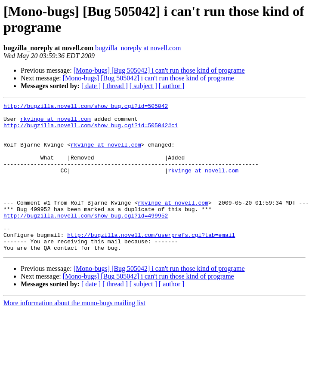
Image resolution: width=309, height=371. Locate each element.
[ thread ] (115, 85)
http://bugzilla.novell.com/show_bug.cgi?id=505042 (85, 107)
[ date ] (91, 85)
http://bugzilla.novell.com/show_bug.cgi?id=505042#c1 (90, 130)
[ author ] (172, 85)
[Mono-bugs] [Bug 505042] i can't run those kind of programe (159, 70)
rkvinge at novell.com (55, 122)
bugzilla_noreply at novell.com (138, 48)
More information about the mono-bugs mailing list (74, 332)
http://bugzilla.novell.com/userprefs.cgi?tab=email (151, 262)
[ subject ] (143, 85)
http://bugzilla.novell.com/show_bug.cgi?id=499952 (85, 238)
